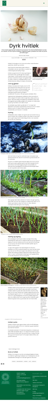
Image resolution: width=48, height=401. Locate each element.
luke (30, 361)
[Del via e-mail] (25, 59)
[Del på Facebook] (23, 59)
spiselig (13, 361)
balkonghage (20, 361)
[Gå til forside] (4, 3)
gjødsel (26, 361)
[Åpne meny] (44, 3)
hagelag (34, 361)
